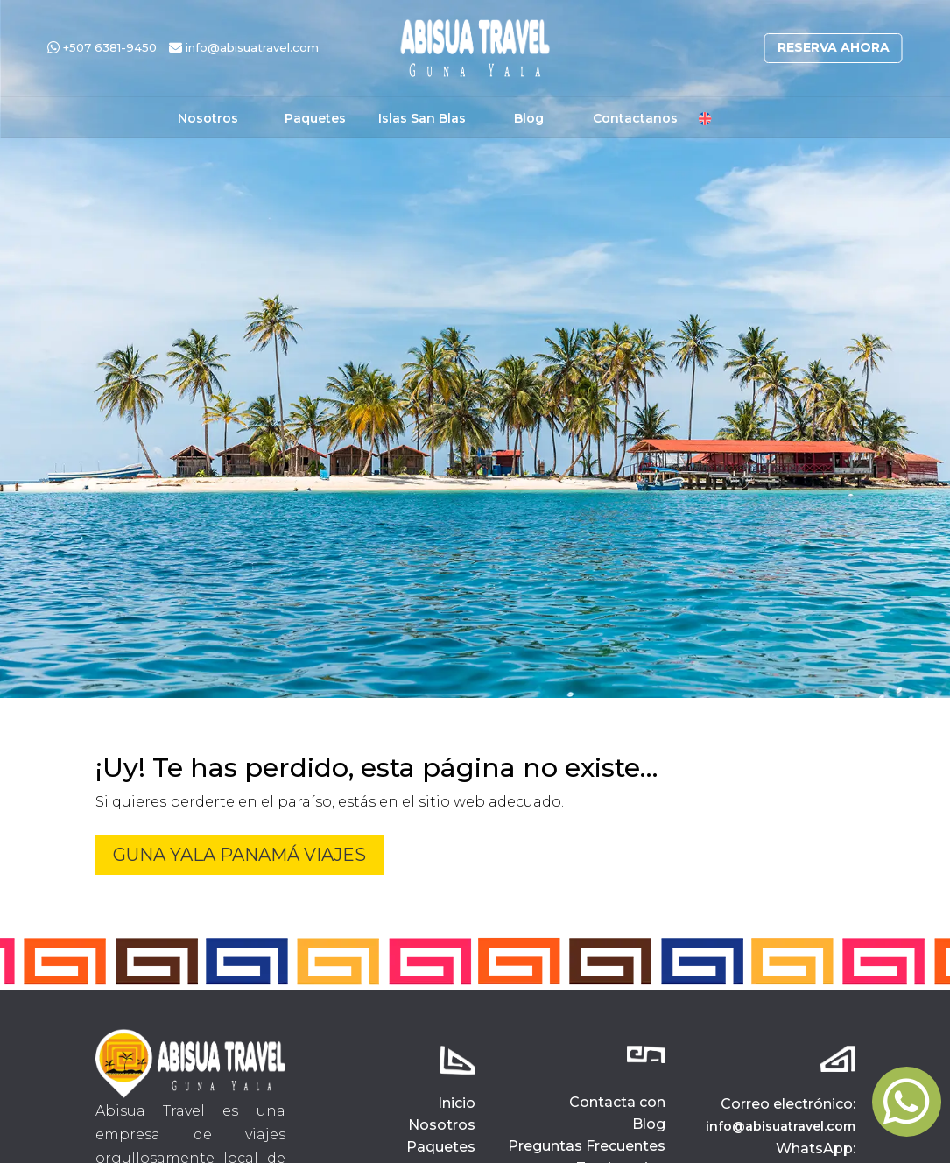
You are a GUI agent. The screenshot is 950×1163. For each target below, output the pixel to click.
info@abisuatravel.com (244, 47)
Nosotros (208, 119)
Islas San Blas (422, 119)
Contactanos (635, 119)
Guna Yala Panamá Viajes (239, 854)
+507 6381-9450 (102, 47)
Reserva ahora (834, 47)
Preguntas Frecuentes (586, 1146)
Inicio (456, 1103)
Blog (529, 119)
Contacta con (617, 1102)
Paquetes (315, 119)
